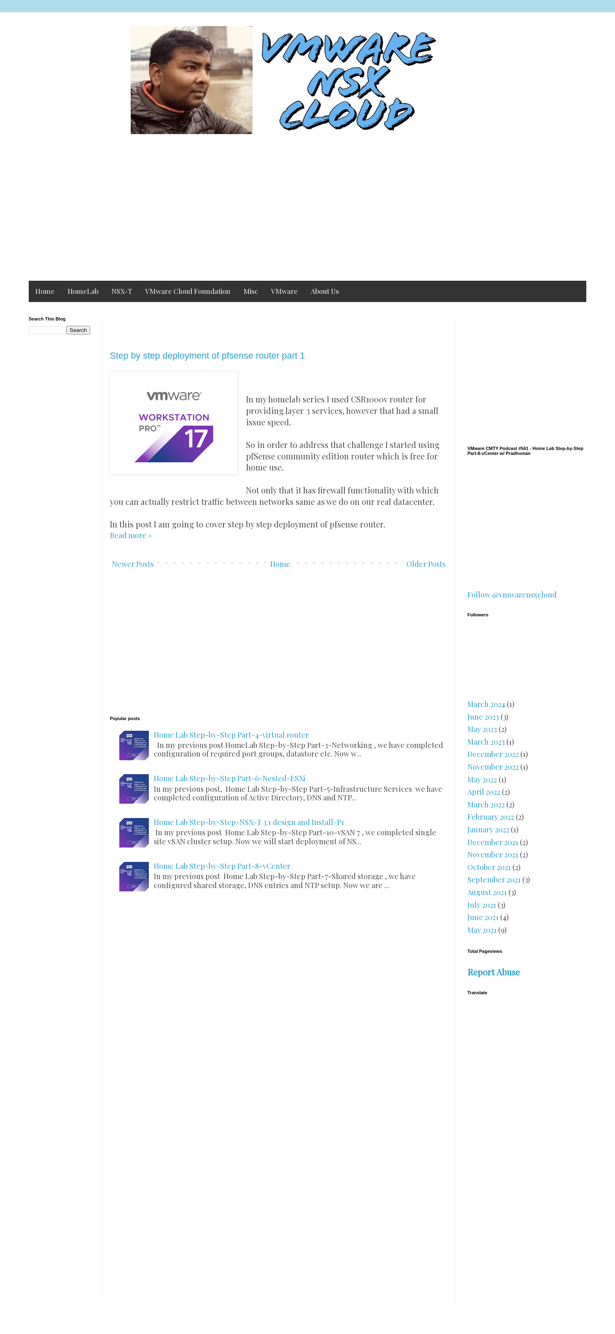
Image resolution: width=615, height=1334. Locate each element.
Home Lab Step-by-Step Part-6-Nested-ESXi (229, 778)
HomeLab (83, 290)
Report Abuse (493, 971)
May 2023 (482, 729)
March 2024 (486, 704)
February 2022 (490, 817)
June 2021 (483, 917)
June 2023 (483, 717)
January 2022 (488, 829)
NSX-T (122, 290)
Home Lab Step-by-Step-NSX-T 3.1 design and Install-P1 (249, 822)
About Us (325, 290)
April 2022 (483, 792)
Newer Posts (133, 564)
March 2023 (486, 742)
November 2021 (492, 854)
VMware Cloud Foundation (187, 290)
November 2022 (493, 767)
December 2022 (493, 754)
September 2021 (494, 879)
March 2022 (486, 804)
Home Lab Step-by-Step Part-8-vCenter (222, 866)
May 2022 (482, 779)
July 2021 (481, 905)
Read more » (131, 535)
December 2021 (492, 842)
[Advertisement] (275, 211)
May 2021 (482, 930)
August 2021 (487, 892)
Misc (251, 290)
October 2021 (489, 867)
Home (45, 290)
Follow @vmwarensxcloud (512, 595)
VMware (284, 290)
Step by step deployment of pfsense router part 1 (207, 355)
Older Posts (426, 564)
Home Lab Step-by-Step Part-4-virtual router (231, 735)
